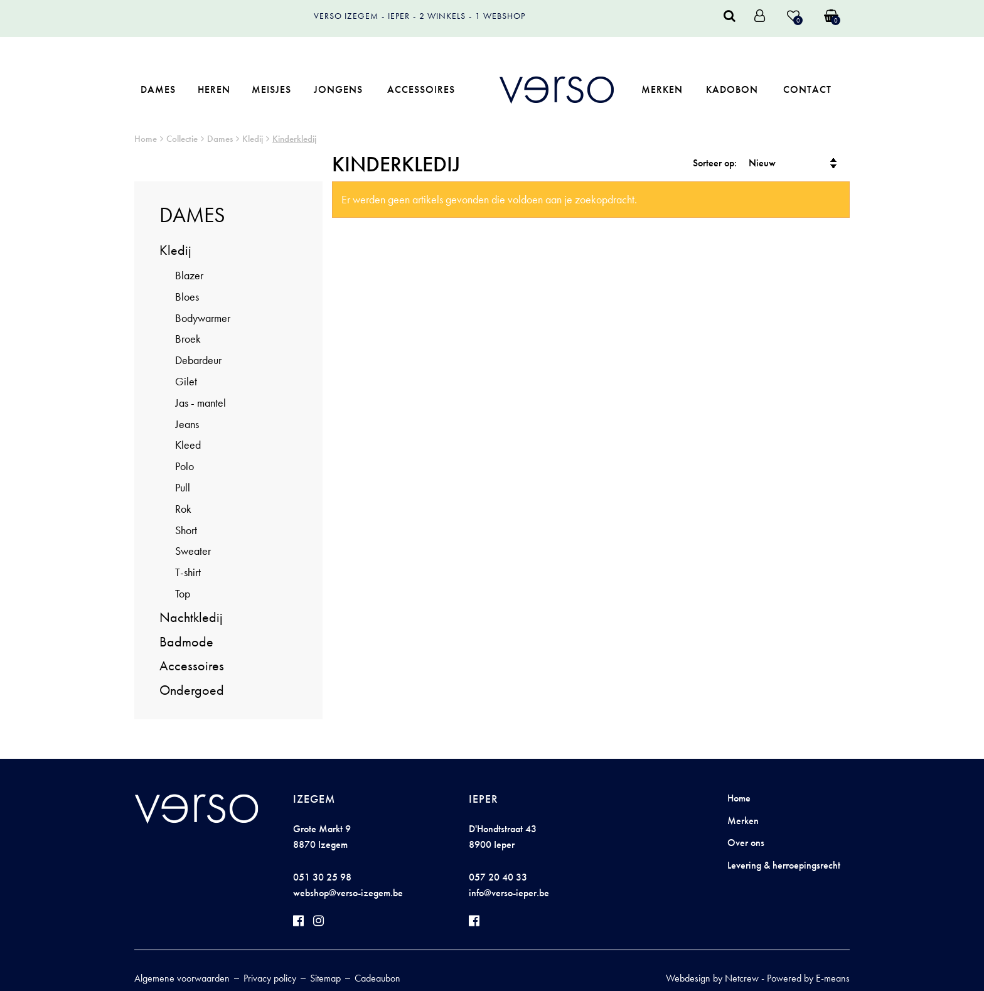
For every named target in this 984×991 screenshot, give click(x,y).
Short (186, 530)
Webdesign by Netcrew (712, 978)
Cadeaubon (377, 978)
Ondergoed (191, 690)
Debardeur (198, 360)
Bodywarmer (202, 318)
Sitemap (325, 978)
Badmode (186, 642)
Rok (183, 508)
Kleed (188, 444)
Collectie (182, 138)
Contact (807, 89)
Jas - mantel (200, 402)
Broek (188, 338)
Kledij (252, 138)
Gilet (186, 381)
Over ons (745, 842)
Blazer (189, 275)
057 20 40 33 (498, 877)
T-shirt (188, 572)
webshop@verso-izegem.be (348, 892)
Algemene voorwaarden (182, 978)
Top (182, 593)
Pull (182, 487)
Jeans (187, 424)
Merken (662, 89)
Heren (214, 89)
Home (145, 138)
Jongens (338, 89)
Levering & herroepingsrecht (783, 865)
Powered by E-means (808, 978)
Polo (184, 466)
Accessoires (421, 89)
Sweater (193, 551)
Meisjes (271, 89)
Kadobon (732, 89)
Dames (158, 89)
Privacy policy (269, 978)
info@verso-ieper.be (509, 892)
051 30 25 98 (322, 877)
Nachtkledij (191, 617)
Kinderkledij (294, 138)
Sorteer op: (715, 162)
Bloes (187, 296)
